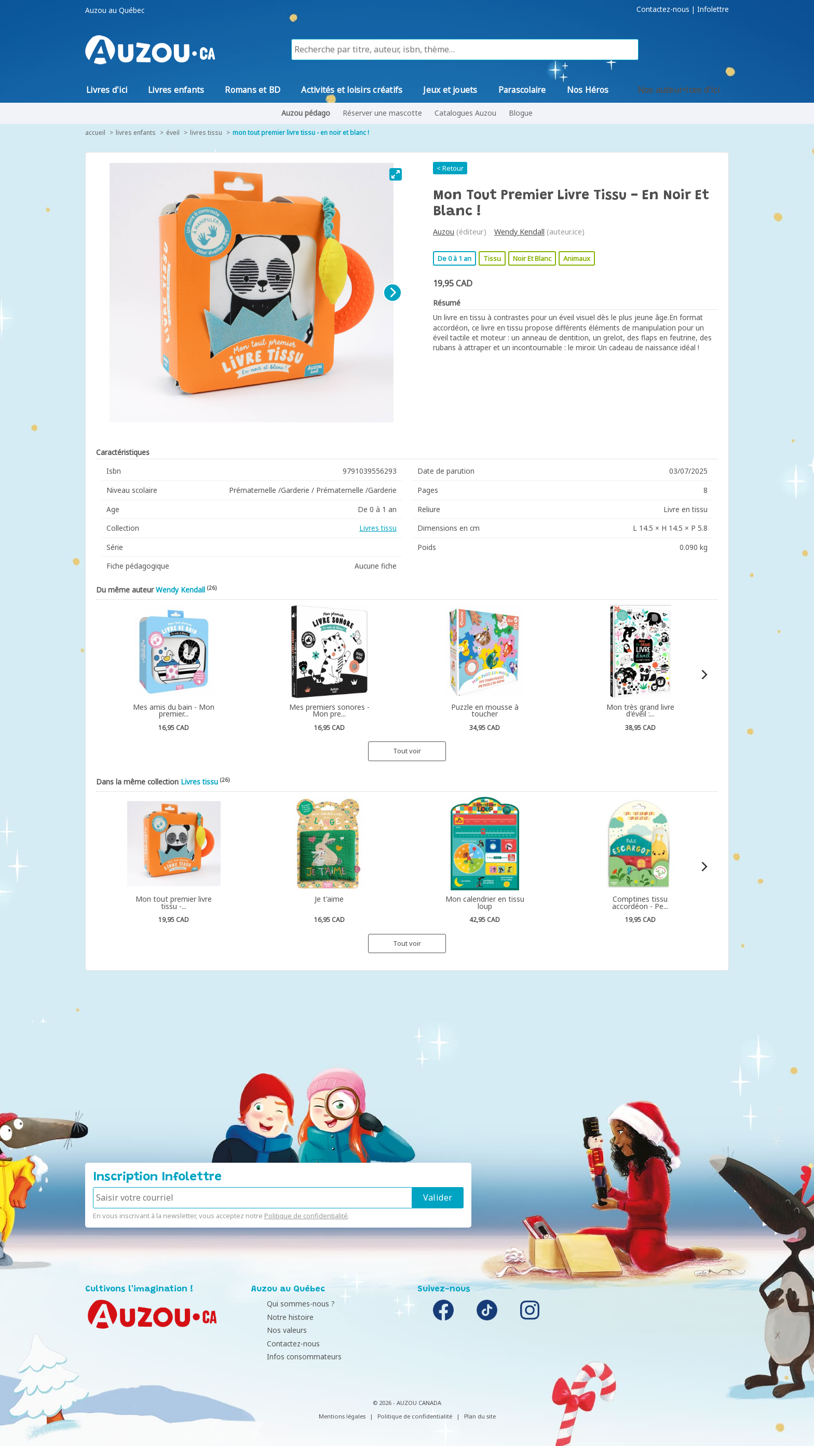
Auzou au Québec (114, 10)
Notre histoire (277, 1317)
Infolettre (713, 9)
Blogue (521, 113)
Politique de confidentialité (306, 1215)
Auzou (443, 232)
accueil (95, 132)
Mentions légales (342, 1416)
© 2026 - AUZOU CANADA (407, 1403)
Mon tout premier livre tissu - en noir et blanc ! (301, 132)
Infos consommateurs (291, 1356)
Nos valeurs (274, 1330)
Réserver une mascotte (382, 113)
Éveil (173, 132)
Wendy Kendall (519, 232)
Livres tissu (206, 132)
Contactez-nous (662, 9)
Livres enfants (136, 132)
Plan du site (480, 1416)
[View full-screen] (395, 174)
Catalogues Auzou (465, 113)
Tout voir (407, 750)
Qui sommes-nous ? (288, 1304)
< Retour (450, 168)
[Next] (392, 292)
